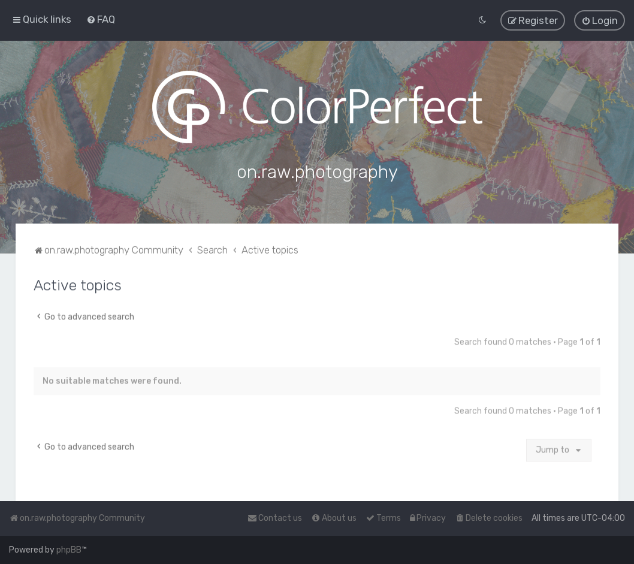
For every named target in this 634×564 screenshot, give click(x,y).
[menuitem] (100, 19)
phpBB (68, 550)
